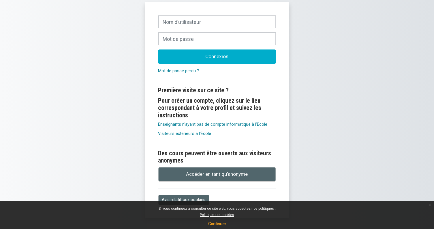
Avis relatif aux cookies (183, 199)
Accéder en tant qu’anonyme (217, 174)
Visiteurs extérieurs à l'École (184, 133)
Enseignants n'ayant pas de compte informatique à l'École (212, 124)
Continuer (217, 224)
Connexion (216, 56)
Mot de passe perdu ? (178, 70)
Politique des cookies (217, 215)
